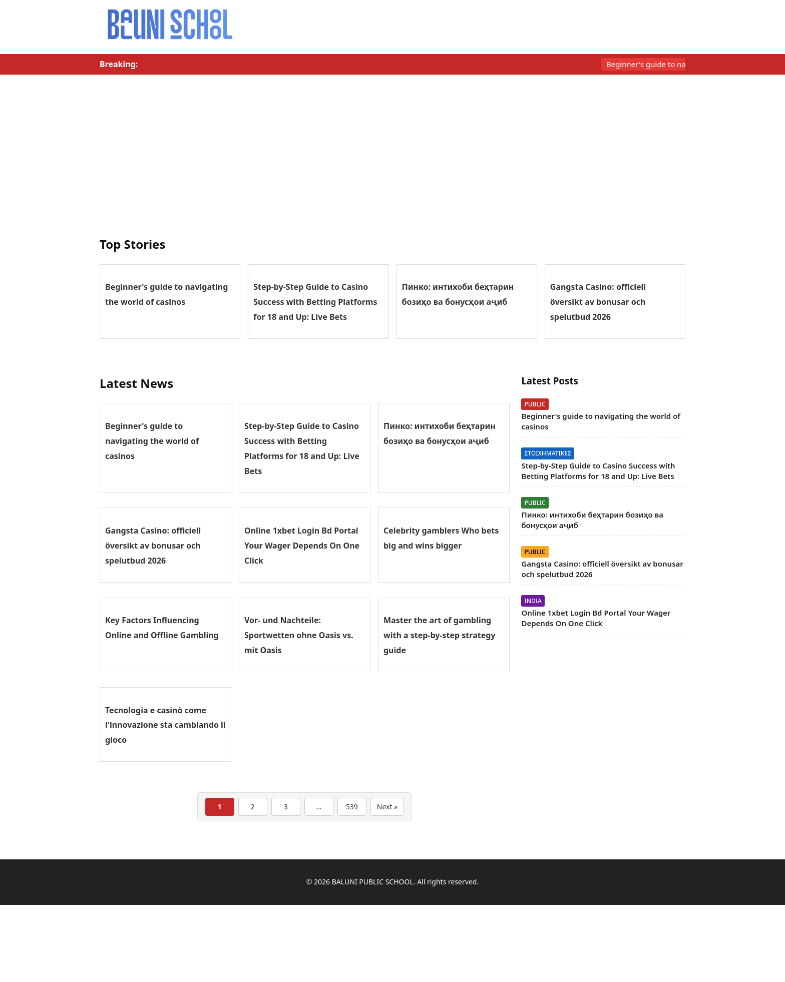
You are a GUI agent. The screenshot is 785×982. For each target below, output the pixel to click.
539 (352, 806)
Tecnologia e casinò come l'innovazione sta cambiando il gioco (165, 725)
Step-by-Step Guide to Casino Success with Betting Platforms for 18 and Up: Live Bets (315, 301)
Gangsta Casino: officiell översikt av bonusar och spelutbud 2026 (598, 301)
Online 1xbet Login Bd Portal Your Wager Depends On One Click (301, 545)
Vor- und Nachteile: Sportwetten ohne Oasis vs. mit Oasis (298, 635)
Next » (387, 806)
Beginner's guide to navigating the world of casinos (152, 440)
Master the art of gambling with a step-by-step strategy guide (439, 635)
